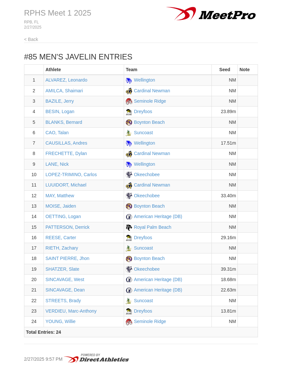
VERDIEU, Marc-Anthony (70, 311)
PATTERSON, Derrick (67, 227)
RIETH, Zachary (61, 248)
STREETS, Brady (63, 300)
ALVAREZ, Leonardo (66, 80)
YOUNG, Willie (60, 321)
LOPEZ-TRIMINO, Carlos (71, 174)
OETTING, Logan (63, 216)
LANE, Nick (57, 164)
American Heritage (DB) (158, 216)
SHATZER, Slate (62, 269)
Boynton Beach (149, 122)
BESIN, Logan (59, 111)
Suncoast (143, 132)
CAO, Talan (57, 132)
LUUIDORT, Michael (65, 185)
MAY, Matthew (59, 195)
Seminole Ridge (150, 101)
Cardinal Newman (152, 90)
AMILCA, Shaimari (64, 90)
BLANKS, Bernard (63, 122)
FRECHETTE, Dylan (66, 153)
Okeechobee (147, 174)
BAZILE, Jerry (59, 101)
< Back (31, 39)
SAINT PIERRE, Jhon (67, 258)
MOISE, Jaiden (60, 206)
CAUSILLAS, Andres (66, 143)
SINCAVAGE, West (64, 279)
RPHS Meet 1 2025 (57, 12)
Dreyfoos (143, 111)
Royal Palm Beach (152, 227)
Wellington (144, 80)
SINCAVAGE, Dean (65, 289)
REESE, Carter (60, 237)
